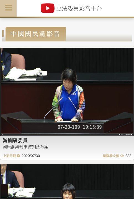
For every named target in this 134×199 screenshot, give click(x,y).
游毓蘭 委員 (15, 140)
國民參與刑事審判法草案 (25, 146)
